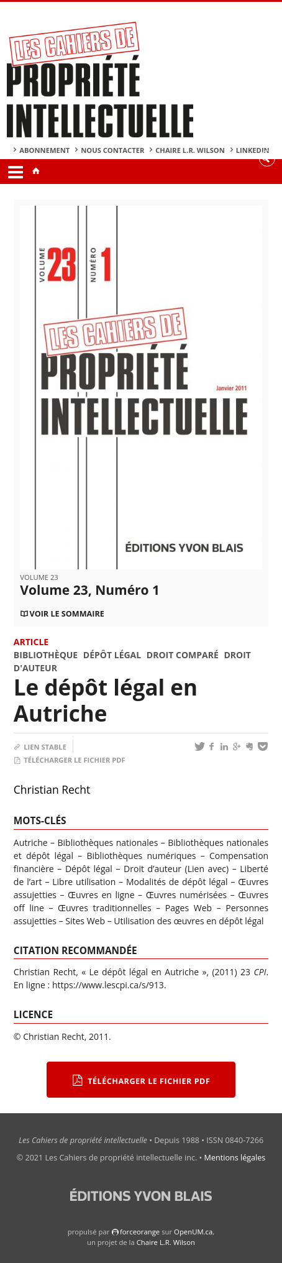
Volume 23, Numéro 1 (90, 590)
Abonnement (44, 150)
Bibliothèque (46, 655)
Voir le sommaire (66, 614)
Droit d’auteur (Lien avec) (176, 869)
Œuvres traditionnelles (105, 908)
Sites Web (85, 921)
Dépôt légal (112, 655)
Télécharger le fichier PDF (69, 760)
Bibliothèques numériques (141, 855)
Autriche (31, 842)
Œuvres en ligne (101, 895)
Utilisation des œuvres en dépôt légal (188, 921)
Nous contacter (112, 150)
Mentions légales (235, 1157)
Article (31, 642)
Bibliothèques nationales (108, 842)
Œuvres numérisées (186, 895)
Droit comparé (183, 655)
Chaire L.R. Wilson (190, 150)
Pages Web (188, 908)
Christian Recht (52, 789)
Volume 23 (39, 577)
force (140, 1231)
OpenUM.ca (193, 1231)
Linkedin (253, 150)
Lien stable (40, 746)
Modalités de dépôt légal (177, 882)
